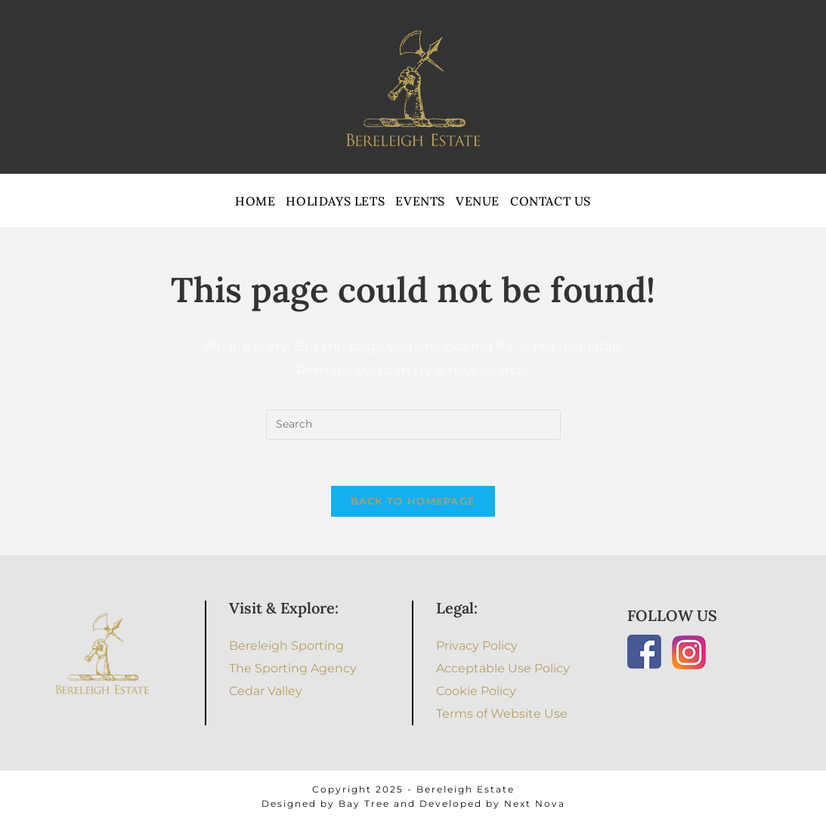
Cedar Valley (265, 691)
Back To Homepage (413, 501)
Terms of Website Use (502, 713)
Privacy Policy (477, 645)
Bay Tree (364, 803)
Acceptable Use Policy (503, 668)
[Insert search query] (413, 424)
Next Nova (534, 803)
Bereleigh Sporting (286, 645)
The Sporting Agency (293, 668)
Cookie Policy (476, 691)
